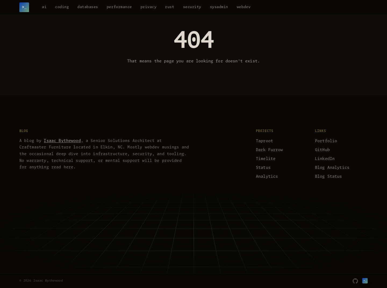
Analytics (267, 177)
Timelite (265, 159)
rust (169, 7)
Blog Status (328, 177)
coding (62, 7)
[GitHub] (355, 281)
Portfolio (326, 141)
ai (44, 7)
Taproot (264, 141)
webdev (243, 7)
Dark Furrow (269, 150)
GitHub (322, 150)
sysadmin (219, 7)
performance (119, 7)
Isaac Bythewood (62, 141)
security (192, 7)
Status (263, 168)
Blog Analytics (332, 168)
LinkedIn (325, 159)
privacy (149, 7)
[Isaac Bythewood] (24, 7)
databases (87, 7)
